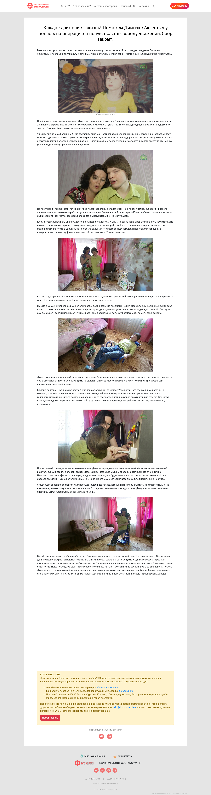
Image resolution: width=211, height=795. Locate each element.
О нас (64, 6)
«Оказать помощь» (107, 687)
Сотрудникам (92, 779)
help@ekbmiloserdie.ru (125, 707)
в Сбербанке (126, 691)
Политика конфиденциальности (105, 783)
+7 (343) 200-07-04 (133, 763)
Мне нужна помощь (92, 756)
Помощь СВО (127, 6)
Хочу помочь (179, 5)
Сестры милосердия (105, 6)
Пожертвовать (50, 717)
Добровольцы (81, 6)
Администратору (116, 779)
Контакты (143, 6)
